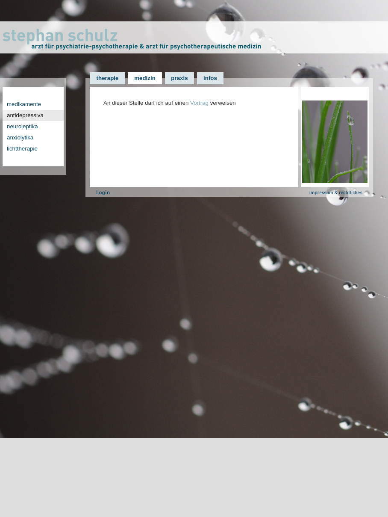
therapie (108, 78)
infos (210, 78)
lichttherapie (22, 148)
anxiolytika (20, 137)
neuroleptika (22, 126)
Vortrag (199, 103)
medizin (145, 78)
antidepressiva (25, 115)
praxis (179, 78)
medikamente (24, 104)
